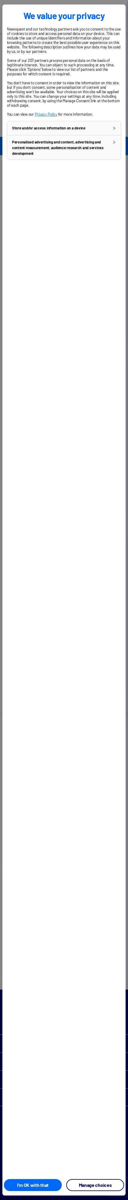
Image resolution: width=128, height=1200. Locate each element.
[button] (64, 128)
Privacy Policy (46, 114)
